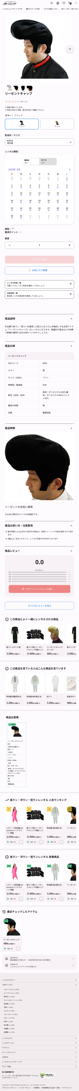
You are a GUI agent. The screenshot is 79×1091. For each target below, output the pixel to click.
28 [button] (30, 178)
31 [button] (58, 178)
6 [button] (48, 185)
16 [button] (12, 201)
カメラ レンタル (9, 1011)
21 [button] (58, 201)
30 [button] (48, 178)
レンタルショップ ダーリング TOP (12, 9)
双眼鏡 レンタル (9, 1032)
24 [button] (21, 208)
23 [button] (12, 208)
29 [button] (39, 178)
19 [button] (39, 201)
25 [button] (30, 208)
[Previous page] (64, 169)
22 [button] (67, 201)
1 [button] (67, 178)
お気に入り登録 (39, 270)
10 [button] (21, 193)
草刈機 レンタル (9, 1025)
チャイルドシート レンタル (13, 1000)
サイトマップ (66, 1088)
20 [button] (48, 201)
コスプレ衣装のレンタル (51, 9)
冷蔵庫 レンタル (9, 1028)
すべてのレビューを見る (39, 605)
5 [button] (39, 185)
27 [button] (21, 178)
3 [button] (21, 185)
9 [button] (11, 193)
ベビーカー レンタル (11, 1014)
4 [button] (30, 185)
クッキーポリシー (25, 1088)
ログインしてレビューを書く (39, 588)
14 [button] (58, 193)
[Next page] (69, 169)
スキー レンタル (9, 1018)
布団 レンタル (8, 1007)
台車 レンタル (8, 1021)
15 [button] (67, 193)
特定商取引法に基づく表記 (51, 1088)
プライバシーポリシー (9, 1088)
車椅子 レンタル (9, 996)
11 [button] (30, 193)
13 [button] (48, 193)
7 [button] (57, 185)
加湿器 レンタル (9, 1004)
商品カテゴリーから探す (33, 9)
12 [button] (39, 193)
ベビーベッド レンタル (11, 989)
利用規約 (37, 1088)
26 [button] (12, 178)
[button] (69, 3)
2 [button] (11, 185)
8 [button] (67, 185)
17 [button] (21, 201)
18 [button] (30, 201)
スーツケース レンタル (11, 993)
